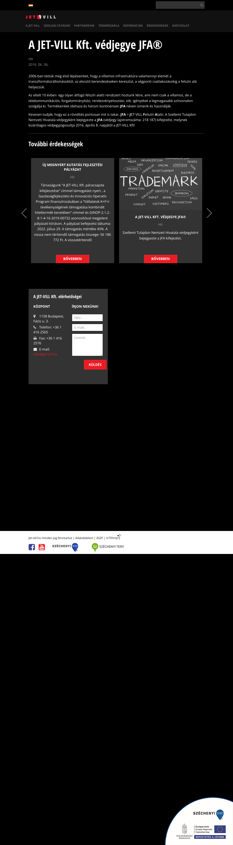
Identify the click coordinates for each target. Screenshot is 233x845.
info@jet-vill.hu (45, 354)
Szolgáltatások (57, 25)
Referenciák (133, 25)
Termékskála (108, 25)
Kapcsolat (180, 25)
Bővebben (72, 259)
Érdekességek (157, 25)
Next (209, 213)
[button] (201, 4)
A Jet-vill (33, 25)
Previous (24, 213)
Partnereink (84, 25)
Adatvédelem (84, 538)
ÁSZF (99, 538)
